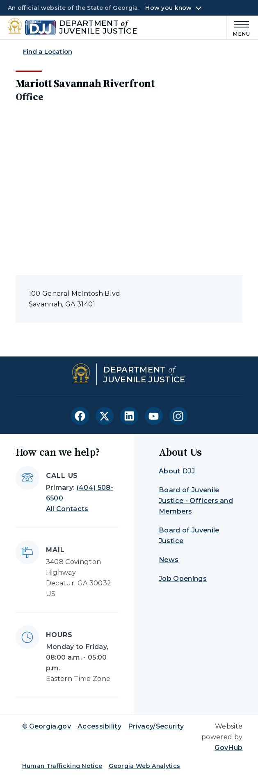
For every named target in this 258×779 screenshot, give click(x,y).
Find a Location (47, 51)
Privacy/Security (156, 726)
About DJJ (177, 471)
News (168, 560)
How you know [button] (168, 8)
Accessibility (99, 726)
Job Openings (183, 579)
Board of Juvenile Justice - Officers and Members (196, 500)
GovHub (228, 748)
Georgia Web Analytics (144, 766)
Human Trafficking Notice (62, 766)
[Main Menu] (239, 27)
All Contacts (67, 509)
